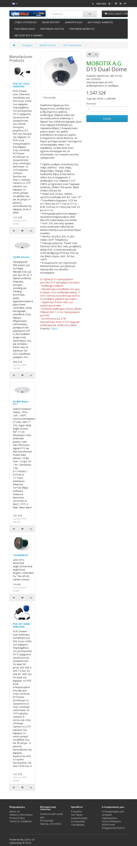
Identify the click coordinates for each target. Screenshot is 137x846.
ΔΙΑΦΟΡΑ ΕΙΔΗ (74, 22)
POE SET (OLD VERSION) (21, 85)
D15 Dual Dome (72, 45)
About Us (14, 811)
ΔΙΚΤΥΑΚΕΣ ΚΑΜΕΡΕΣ (100, 22)
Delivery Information (21, 814)
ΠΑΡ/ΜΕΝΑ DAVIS (24, 28)
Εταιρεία (27, 45)
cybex (54, 328)
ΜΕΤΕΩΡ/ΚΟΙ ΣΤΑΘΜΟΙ (28, 35)
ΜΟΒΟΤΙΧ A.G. (48, 45)
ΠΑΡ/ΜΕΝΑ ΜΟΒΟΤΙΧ (81, 28)
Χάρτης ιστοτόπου (51, 823)
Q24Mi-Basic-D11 (21, 403)
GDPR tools (108, 824)
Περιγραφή (49, 97)
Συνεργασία (78, 821)
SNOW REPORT (51, 22)
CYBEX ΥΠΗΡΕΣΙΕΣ (25, 22)
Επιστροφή (46, 820)
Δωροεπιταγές (79, 818)
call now (101, 3)
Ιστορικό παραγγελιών (109, 816)
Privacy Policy (17, 818)
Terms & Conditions (20, 821)
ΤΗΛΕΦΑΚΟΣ (20, 555)
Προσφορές (78, 824)
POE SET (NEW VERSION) (21, 625)
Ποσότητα (91, 103)
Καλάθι (107, 118)
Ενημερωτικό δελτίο (113, 827)
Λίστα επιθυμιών (111, 821)
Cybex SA (29, 839)
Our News (77, 814)
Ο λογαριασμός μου (113, 811)
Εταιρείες (76, 811)
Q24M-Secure (21, 257)
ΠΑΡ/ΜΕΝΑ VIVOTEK (52, 28)
